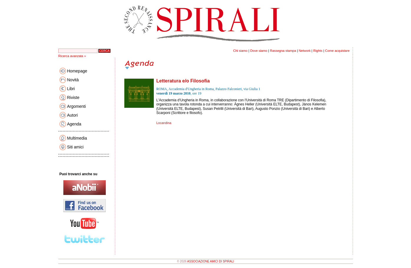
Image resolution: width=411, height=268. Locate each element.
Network (305, 50)
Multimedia (77, 138)
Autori (72, 115)
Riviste (73, 97)
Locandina (163, 123)
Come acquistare (337, 50)
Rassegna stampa (283, 50)
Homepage (77, 71)
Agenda (74, 124)
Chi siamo (240, 50)
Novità (73, 79)
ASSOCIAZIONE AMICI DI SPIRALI (210, 261)
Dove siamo (258, 50)
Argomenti (76, 106)
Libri (71, 88)
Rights (317, 50)
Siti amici (75, 147)
